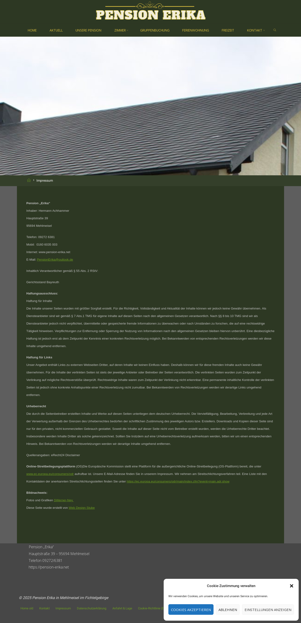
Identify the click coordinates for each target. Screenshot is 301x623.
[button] (291, 586)
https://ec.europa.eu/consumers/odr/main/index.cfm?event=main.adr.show (178, 481)
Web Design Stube (82, 507)
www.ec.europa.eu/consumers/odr (50, 474)
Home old (26, 608)
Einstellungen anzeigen (268, 609)
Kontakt (44, 608)
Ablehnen (227, 609)
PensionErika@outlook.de (55, 259)
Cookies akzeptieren (191, 609)
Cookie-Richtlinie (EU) (152, 608)
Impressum (63, 608)
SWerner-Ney (64, 500)
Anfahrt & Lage (122, 608)
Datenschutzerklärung (91, 608)
